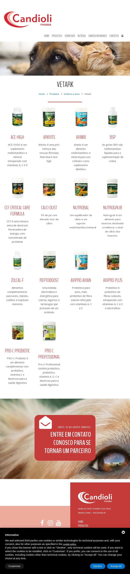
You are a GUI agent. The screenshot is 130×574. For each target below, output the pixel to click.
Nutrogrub (112, 207)
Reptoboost (49, 280)
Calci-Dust (49, 207)
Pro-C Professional (49, 353)
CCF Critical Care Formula (17, 210)
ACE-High (17, 137)
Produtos (57, 36)
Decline (97, 566)
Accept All (116, 566)
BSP (113, 137)
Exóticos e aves (72, 93)
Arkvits (49, 137)
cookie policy (69, 544)
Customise (14, 566)
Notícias (82, 36)
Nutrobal (81, 207)
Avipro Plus (112, 280)
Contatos (114, 36)
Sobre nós (70, 36)
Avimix (81, 137)
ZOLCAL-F (17, 280)
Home (46, 36)
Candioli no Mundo (97, 36)
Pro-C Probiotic (17, 350)
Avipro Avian (81, 280)
